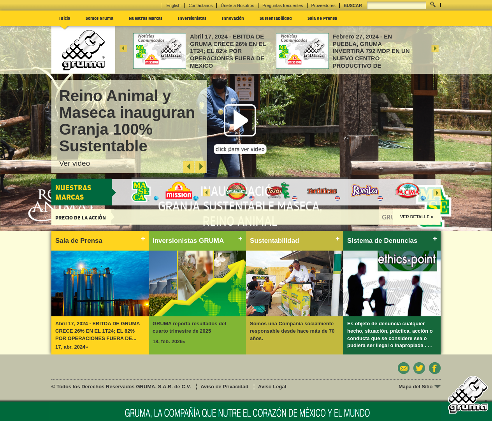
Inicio (64, 17)
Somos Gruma (99, 17)
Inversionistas (192, 17)
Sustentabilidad (276, 17)
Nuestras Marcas (145, 17)
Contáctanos (201, 5)
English (173, 5)
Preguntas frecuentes (282, 5)
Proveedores (323, 5)
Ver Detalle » (416, 216)
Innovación (233, 17)
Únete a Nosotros (237, 5)
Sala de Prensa (322, 17)
